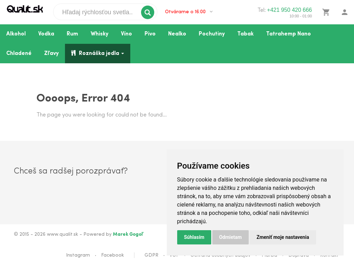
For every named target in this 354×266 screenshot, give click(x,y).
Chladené (19, 53)
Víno (126, 34)
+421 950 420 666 (289, 10)
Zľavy (51, 53)
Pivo (150, 34)
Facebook (112, 255)
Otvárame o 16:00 (189, 12)
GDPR (151, 255)
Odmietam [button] (230, 237)
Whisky (99, 34)
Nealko (177, 34)
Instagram (78, 255)
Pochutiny (212, 34)
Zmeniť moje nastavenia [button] (282, 237)
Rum (72, 34)
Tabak (245, 34)
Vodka (46, 34)
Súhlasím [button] (194, 237)
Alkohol (16, 34)
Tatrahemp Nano (288, 34)
